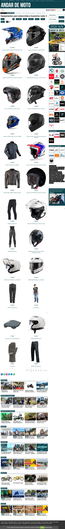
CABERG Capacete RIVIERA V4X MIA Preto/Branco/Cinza (36, 252)
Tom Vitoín (19, 522)
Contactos (51, 522)
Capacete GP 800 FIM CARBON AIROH (36, 50)
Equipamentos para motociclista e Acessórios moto (56, 169)
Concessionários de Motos (55, 172)
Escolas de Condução (58, 180)
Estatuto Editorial (4, 523)
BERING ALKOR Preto (12, 223)
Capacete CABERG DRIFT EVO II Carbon (36, 108)
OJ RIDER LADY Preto (12, 251)
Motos (23, 522)
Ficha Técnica (56, 522)
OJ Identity (12, 366)
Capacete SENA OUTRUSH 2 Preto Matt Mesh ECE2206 (36, 137)
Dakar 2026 (10, 522)
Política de (48, 527)
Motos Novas (61, 167)
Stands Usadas (52, 173)
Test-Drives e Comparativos (7, 395)
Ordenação (19, 19)
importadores (38, 13)
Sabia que (3, 473)
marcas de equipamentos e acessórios (28, 13)
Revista (47, 522)
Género (37, 19)
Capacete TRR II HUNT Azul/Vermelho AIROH (36, 165)
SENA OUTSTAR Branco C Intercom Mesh (36, 223)
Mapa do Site (49, 523)
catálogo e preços (11, 13)
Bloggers (58, 181)
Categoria (31, 19)
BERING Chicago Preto (36, 366)
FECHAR (42, 527)
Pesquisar (61, 17)
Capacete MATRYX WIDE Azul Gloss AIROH (12, 136)
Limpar (2, 19)
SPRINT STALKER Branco (36, 338)
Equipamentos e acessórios (7, 411)
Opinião (15, 522)
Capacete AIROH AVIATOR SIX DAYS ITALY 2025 (12, 50)
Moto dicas (4, 488)
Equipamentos (27, 522)
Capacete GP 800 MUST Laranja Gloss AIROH (12, 77)
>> (46, 370)
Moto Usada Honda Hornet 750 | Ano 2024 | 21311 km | (56, 196)
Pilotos (62, 181)
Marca (25, 19)
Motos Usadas (52, 166)
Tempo (42, 19)
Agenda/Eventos (53, 167)
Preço (2, 21)
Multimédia (4, 442)
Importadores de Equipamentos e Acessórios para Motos (56, 178)
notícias (43, 13)
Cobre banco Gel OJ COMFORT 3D (12, 338)
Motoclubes (52, 181)
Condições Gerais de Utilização (27, 523)
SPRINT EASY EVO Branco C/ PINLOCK (12, 280)
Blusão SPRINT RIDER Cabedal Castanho (12, 192)
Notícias (6, 522)
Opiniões (3, 426)
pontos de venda (18, 13)
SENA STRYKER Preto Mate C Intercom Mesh (36, 77)
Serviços (51, 183)
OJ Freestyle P (36, 307)
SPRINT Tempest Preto (12, 307)
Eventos (3, 503)
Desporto (3, 457)
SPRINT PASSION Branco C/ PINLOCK (36, 280)
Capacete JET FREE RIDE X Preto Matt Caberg (36, 192)
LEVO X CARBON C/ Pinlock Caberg (12, 108)
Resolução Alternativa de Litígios (40, 523)
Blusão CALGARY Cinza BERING (12, 165)
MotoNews (4, 380)
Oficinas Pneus (56, 175)
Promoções (33, 522)
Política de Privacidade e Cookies (15, 523)
